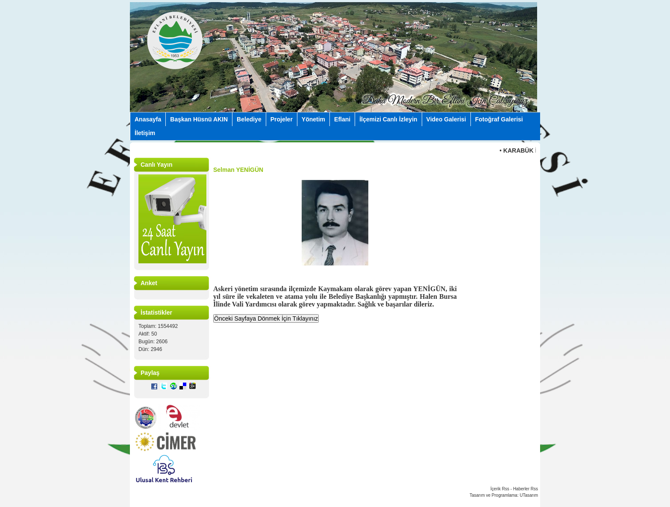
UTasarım (529, 495)
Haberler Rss (525, 488)
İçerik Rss (500, 488)
